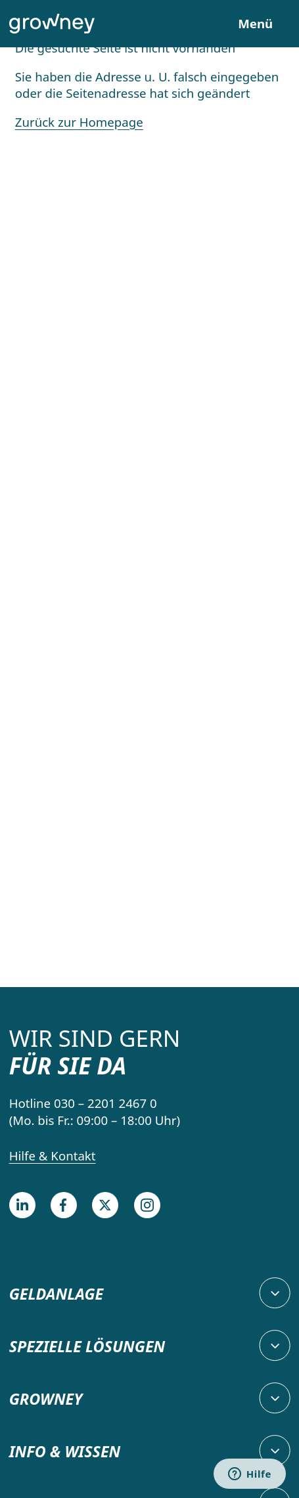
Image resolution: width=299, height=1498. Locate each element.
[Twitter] (105, 1205)
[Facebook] (64, 1205)
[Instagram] (147, 1205)
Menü (255, 24)
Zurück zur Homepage (79, 122)
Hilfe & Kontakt (52, 1155)
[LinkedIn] (22, 1205)
